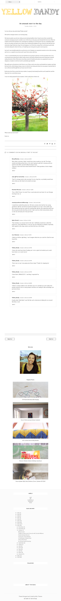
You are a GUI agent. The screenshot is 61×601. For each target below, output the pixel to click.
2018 (18, 516)
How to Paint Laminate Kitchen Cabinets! (30, 420)
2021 (18, 512)
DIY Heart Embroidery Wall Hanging (30, 399)
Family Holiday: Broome (24, 535)
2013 (18, 524)
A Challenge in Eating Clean (24, 538)
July (20, 546)
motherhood (30, 500)
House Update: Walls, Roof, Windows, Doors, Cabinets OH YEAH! (30, 481)
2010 (18, 557)
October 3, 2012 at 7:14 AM (27, 189)
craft (30, 497)
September (21, 543)
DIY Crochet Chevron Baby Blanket (30, 440)
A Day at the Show (22, 539)
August (20, 544)
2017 (18, 517)
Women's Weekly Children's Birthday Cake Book (30, 461)
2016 (18, 519)
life (30, 498)
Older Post (51, 338)
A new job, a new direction (24, 536)
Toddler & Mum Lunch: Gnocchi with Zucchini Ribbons (31, 533)
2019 (18, 514)
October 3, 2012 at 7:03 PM (25, 234)
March (20, 552)
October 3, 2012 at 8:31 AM (34, 202)
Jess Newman (15, 235)
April (20, 550)
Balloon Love (21, 531)
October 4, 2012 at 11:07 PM (26, 247)
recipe (30, 502)
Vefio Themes (38, 596)
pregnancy (30, 501)
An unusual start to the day (24, 541)
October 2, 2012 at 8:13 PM (30, 176)
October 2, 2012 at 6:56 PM (25, 158)
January (20, 554)
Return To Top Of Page (30, 598)
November (21, 528)
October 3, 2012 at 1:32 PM (25, 220)
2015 (18, 520)
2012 (18, 525)
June (20, 547)
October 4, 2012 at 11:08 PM (26, 283)
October (21, 530)
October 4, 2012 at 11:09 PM (26, 297)
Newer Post (10, 338)
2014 (18, 522)
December (21, 527)
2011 (18, 555)
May (20, 549)
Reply (13, 170)
